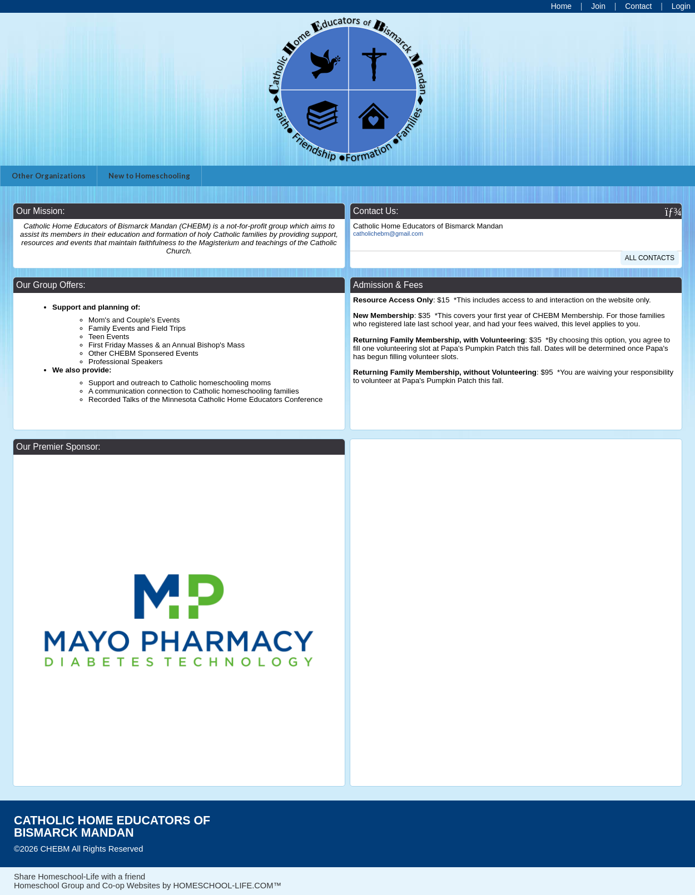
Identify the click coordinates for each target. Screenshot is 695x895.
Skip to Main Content (191, 848)
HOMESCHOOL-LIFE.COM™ (227, 885)
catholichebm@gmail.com (388, 233)
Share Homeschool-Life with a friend (79, 876)
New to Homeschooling (149, 175)
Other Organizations (49, 175)
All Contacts (649, 258)
